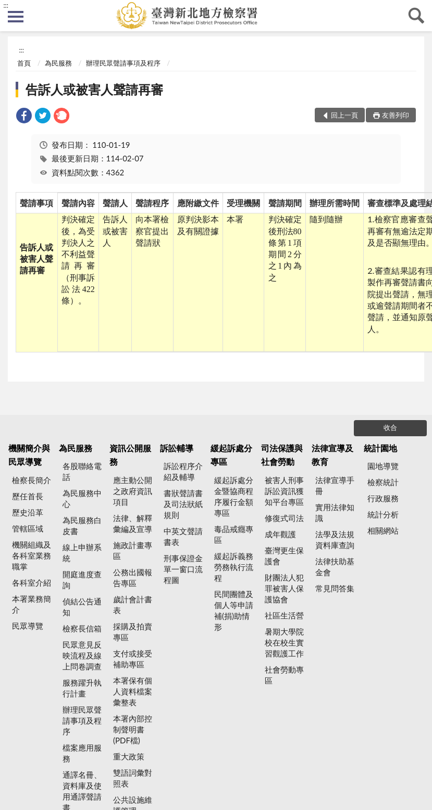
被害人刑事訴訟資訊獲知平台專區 (284, 491)
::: (5, 5)
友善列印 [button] (395, 115)
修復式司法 (284, 518)
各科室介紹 (31, 582)
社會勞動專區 (284, 675)
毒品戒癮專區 (233, 534)
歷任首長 (27, 496)
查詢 (416, 15)
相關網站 (383, 530)
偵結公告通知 (82, 607)
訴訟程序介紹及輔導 (183, 471)
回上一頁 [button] (344, 115)
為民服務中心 (82, 498)
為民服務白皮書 (82, 525)
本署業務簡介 (31, 604)
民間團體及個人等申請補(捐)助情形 (233, 610)
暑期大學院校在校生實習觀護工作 (284, 642)
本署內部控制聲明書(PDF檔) (132, 729)
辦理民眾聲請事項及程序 (123, 63)
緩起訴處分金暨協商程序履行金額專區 (233, 496)
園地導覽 (383, 466)
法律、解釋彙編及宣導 (132, 523)
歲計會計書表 (132, 604)
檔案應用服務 (82, 753)
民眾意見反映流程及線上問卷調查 (82, 655)
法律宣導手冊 (334, 485)
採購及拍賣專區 (132, 632)
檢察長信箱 (82, 628)
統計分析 (383, 514)
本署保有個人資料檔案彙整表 (132, 691)
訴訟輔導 (176, 448)
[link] (24, 117)
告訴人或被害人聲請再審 (94, 89)
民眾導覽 (27, 625)
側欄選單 (15, 16)
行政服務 (383, 498)
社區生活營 (284, 615)
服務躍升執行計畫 (82, 688)
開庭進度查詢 (82, 579)
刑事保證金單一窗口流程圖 (183, 569)
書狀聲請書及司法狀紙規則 (183, 504)
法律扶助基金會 (334, 566)
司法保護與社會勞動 (282, 454)
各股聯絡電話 (82, 471)
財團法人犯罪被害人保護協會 (284, 588)
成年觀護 (280, 534)
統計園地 (380, 448)
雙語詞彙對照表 (132, 778)
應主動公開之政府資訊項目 (132, 491)
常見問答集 (334, 588)
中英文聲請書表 (183, 536)
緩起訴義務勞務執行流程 (233, 567)
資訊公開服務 (130, 454)
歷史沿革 (27, 512)
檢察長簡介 (31, 480)
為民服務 (58, 63)
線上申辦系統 (82, 552)
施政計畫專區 (132, 550)
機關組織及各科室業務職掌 (31, 555)
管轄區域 (27, 528)
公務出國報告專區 (132, 577)
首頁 (24, 63)
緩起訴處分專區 (231, 454)
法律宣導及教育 (332, 454)
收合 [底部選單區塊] (390, 427)
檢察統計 (383, 482)
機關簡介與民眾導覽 (29, 454)
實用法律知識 (334, 512)
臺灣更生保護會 (284, 556)
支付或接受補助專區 (132, 659)
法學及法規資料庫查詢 (334, 539)
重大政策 (128, 756)
